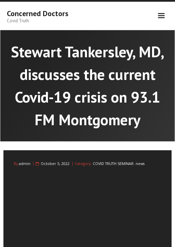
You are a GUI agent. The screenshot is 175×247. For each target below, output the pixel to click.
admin (24, 163)
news (140, 163)
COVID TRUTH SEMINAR (113, 163)
